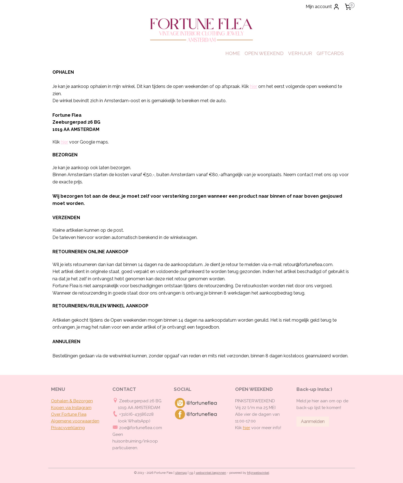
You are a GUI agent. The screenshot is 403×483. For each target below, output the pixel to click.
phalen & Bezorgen (73, 400)
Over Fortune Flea (68, 414)
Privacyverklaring (68, 427)
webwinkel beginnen (211, 473)
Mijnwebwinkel (258, 473)
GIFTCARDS (330, 53)
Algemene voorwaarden (75, 421)
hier (253, 86)
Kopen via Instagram (71, 407)
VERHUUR (300, 53)
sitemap (181, 473)
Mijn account (323, 6)
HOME (232, 53)
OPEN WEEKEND (264, 53)
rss (191, 473)
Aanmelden (313, 421)
